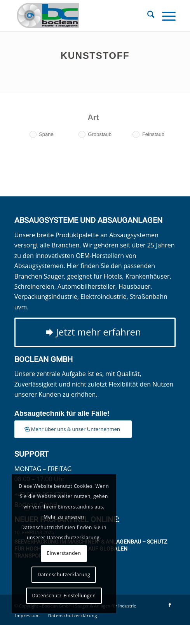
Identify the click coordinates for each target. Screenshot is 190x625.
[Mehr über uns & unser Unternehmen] (73, 429)
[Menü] (165, 15)
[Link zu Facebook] (170, 605)
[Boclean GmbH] (79, 15)
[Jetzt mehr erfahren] (95, 332)
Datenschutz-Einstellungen (64, 595)
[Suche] (147, 15)
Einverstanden (64, 553)
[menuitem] (147, 15)
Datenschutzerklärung (64, 574)
